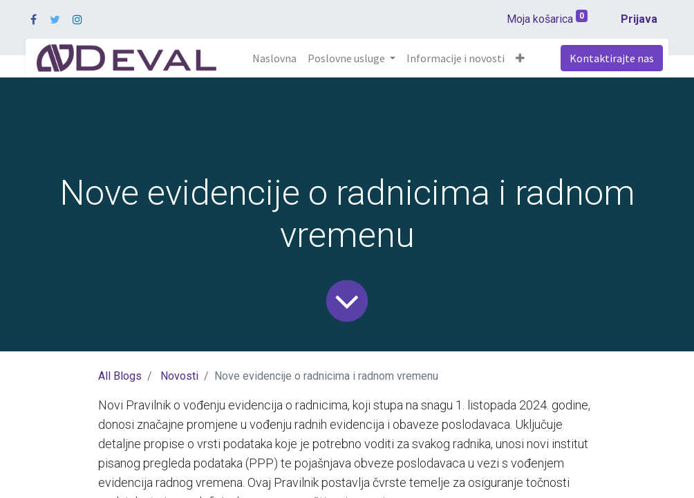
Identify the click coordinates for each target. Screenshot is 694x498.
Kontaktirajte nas (612, 58)
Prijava (639, 19)
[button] (520, 58)
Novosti (179, 375)
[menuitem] (274, 58)
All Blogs (120, 375)
